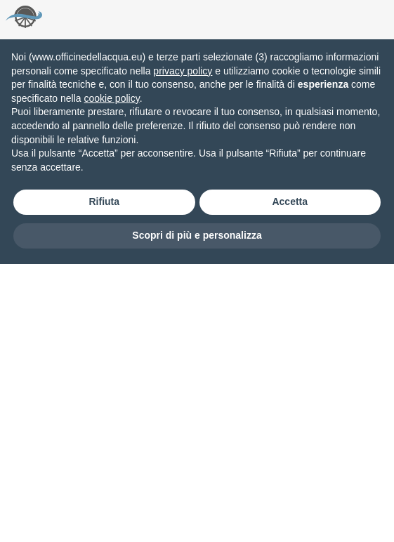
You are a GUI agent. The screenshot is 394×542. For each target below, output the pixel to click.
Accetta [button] (290, 201)
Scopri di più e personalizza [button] (196, 235)
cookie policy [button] (112, 98)
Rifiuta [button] (103, 201)
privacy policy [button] (182, 71)
